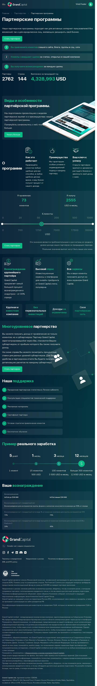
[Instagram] (3, 552)
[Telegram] (12, 552)
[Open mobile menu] (3, 4)
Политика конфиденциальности (60, 559)
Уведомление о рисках (35, 559)
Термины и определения (12, 559)
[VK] (25, 552)
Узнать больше (13, 134)
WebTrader (81, 4)
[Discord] (21, 552)
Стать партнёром (12, 38)
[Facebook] (8, 552)
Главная (5, 13)
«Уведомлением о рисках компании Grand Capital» (44, 653)
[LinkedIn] (16, 552)
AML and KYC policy (9, 562)
